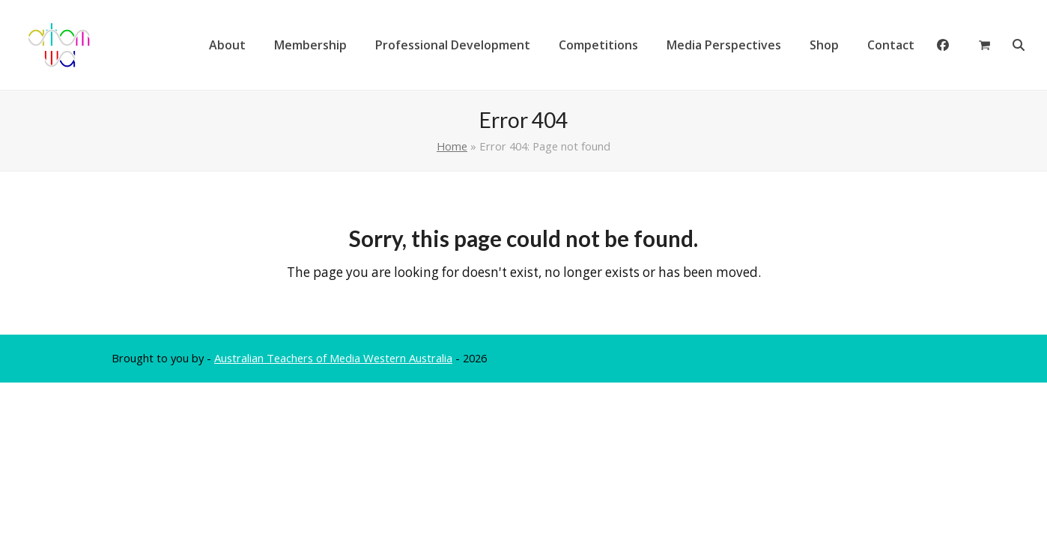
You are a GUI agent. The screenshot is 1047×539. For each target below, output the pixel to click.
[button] (984, 45)
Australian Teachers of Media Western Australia (333, 357)
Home (452, 145)
